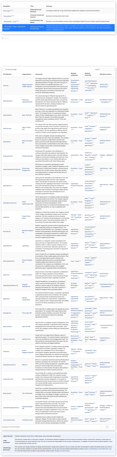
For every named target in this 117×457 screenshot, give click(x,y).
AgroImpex (25, 246)
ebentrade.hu (7, 115)
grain (95, 272)
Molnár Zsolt (26, 339)
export (88, 243)
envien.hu (6, 351)
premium (93, 126)
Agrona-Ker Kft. (27, 186)
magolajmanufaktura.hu (10, 285)
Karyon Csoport (27, 275)
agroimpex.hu (7, 246)
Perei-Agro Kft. (27, 313)
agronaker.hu (7, 186)
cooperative (89, 167)
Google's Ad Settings (90, 449)
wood (88, 327)
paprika (94, 258)
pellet (95, 155)
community (90, 90)
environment (90, 160)
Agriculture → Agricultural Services (75, 89)
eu (88, 83)
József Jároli (30, 436)
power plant (89, 322)
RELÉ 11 (24, 365)
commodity (89, 308)
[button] (20, 74)
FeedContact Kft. (27, 156)
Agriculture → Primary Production (77, 185)
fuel (87, 157)
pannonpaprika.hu (8, 261)
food (87, 118)
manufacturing (90, 331)
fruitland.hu (6, 142)
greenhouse (89, 169)
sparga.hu (6, 217)
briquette (88, 155)
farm (93, 217)
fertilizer (88, 229)
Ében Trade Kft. (27, 115)
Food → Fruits (76, 261)
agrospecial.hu (8, 101)
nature (88, 421)
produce (88, 138)
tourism (88, 412)
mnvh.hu (5, 86)
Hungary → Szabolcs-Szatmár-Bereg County (106, 408)
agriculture (89, 100)
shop (89, 366)
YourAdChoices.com (105, 449)
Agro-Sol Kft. (26, 326)
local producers (90, 181)
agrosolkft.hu (7, 326)
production (89, 378)
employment (90, 172)
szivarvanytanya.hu (9, 420)
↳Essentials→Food (11, 21)
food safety (89, 183)
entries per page (11, 69)
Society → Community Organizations (76, 363)
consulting (89, 318)
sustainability (90, 190)
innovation (91, 88)
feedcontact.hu (8, 156)
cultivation (89, 272)
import (90, 141)
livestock (92, 245)
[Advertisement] (58, 53)
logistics (91, 115)
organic (88, 262)
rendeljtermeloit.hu (9, 365)
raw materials (90, 297)
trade (87, 113)
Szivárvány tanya (27, 420)
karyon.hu (6, 275)
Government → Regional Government (75, 82)
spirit (94, 283)
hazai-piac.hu (7, 393)
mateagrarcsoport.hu (10, 203)
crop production (90, 227)
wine (91, 286)
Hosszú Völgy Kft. (27, 379)
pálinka (88, 283)
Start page (8, 11)
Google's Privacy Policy (62, 451)
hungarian (89, 201)
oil (86, 245)
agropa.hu (6, 299)
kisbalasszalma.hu (9, 339)
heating (93, 157)
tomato (88, 165)
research (89, 203)
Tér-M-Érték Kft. (27, 393)
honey (87, 217)
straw (87, 337)
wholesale (89, 143)
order (87, 395)
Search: (97, 69)
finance (88, 383)
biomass (88, 324)
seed (92, 198)
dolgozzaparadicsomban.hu (12, 169)
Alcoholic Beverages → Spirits (75, 285)
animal (93, 419)
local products (90, 403)
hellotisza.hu (7, 128)
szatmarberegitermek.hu (11, 408)
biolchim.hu (6, 231)
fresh (87, 126)
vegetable (89, 129)
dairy (87, 198)
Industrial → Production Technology (76, 330)
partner (88, 376)
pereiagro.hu (7, 313)
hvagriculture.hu (8, 379)
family (95, 421)
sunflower (88, 153)
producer (88, 364)
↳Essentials (8, 16)
